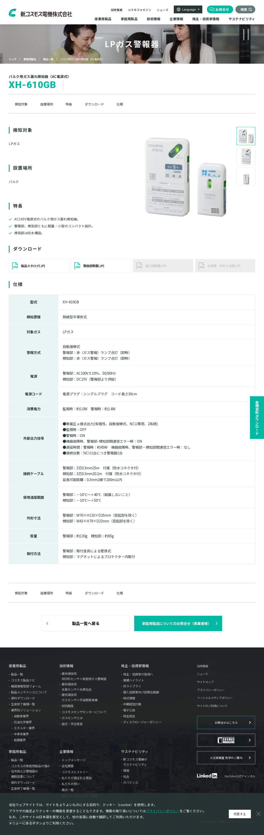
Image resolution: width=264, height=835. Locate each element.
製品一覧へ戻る (85, 623)
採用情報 (116, 10)
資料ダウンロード (23, 698)
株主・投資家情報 (135, 665)
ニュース (162, 10)
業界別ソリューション (26, 710)
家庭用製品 (29, 59)
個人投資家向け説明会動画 (141, 692)
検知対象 (21, 104)
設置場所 (46, 104)
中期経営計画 (132, 704)
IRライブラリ (132, 686)
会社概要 (68, 766)
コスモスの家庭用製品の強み (30, 766)
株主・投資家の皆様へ (138, 674)
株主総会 (129, 716)
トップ (12, 59)
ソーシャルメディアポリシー (215, 697)
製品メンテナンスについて (29, 692)
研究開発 (68, 706)
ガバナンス (130, 782)
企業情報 (66, 751)
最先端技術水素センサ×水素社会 (77, 687)
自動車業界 (21, 716)
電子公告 (129, 710)
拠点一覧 (68, 789)
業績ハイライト (133, 680)
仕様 (119, 104)
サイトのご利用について (212, 705)
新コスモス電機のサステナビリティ (135, 762)
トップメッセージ (74, 760)
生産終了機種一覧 (23, 704)
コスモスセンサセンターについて (84, 712)
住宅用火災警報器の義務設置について (24, 774)
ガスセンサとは (72, 717)
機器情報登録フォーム (26, 686)
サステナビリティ (134, 751)
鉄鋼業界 (20, 740)
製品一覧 (48, 59)
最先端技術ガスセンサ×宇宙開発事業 (80, 697)
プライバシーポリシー (211, 690)
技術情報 (66, 665)
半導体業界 (21, 734)
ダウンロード (94, 104)
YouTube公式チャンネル (239, 776)
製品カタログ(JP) (33, 265)
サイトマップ (205, 682)
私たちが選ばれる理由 (77, 777)
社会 (126, 776)
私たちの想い (71, 783)
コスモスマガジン (139, 10)
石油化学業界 (23, 722)
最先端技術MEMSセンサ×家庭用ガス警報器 (84, 676)
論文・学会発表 (72, 723)
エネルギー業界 (24, 728)
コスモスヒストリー (75, 771)
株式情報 (129, 698)
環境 (126, 770)
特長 (69, 104)
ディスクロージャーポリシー (142, 722)
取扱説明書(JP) (93, 265)
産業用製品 (17, 665)
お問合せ (222, 9)
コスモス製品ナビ (23, 680)
